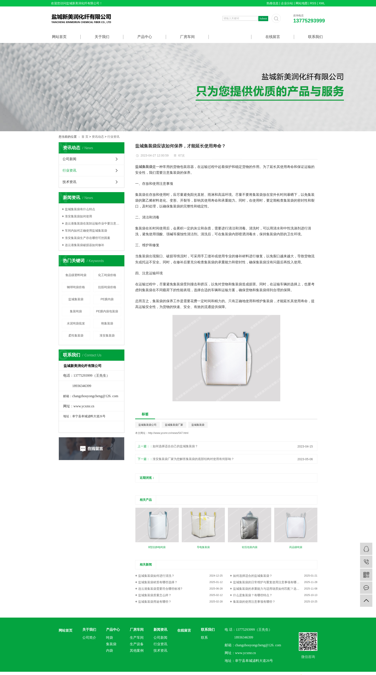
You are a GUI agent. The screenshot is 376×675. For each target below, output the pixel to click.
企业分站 (287, 3)
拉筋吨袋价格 (107, 287)
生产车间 (137, 637)
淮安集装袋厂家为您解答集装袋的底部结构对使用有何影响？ (193, 459)
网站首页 (59, 37)
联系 (204, 637)
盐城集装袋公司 (147, 424)
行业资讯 (113, 136)
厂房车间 (187, 37)
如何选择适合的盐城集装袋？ (252, 575)
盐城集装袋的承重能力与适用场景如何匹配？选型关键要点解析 (275, 588)
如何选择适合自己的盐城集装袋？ (175, 446)
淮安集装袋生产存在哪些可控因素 (87, 238)
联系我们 (315, 37)
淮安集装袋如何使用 (78, 216)
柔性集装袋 (75, 335)
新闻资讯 (230, 37)
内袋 (109, 650)
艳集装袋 (107, 323)
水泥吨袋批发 (76, 323)
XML (322, 3)
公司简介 (89, 637)
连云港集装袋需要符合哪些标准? (160, 588)
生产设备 (137, 644)
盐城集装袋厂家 (174, 424)
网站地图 (302, 3)
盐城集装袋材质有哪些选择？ (157, 582)
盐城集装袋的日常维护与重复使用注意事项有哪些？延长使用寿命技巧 (275, 582)
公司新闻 (69, 159)
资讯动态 (98, 136)
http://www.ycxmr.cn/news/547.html (168, 433)
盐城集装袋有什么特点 (80, 209)
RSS (313, 3)
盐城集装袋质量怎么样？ (154, 595)
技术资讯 (69, 182)
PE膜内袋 (107, 299)
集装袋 (111, 644)
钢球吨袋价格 (76, 287)
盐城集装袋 (75, 299)
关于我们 (102, 37)
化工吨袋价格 (107, 275)
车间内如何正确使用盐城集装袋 (86, 230)
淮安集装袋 (107, 335)
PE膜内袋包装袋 (107, 311)
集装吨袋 (76, 311)
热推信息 (272, 3)
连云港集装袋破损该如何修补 (84, 245)
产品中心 (144, 37)
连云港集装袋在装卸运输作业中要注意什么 (93, 223)
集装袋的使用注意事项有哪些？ (254, 601)
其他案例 (137, 650)
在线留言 (272, 37)
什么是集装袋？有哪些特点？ (252, 595)
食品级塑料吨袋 (75, 275)
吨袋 (109, 637)
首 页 (84, 136)
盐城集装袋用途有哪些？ (154, 601)
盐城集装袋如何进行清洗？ (156, 575)
